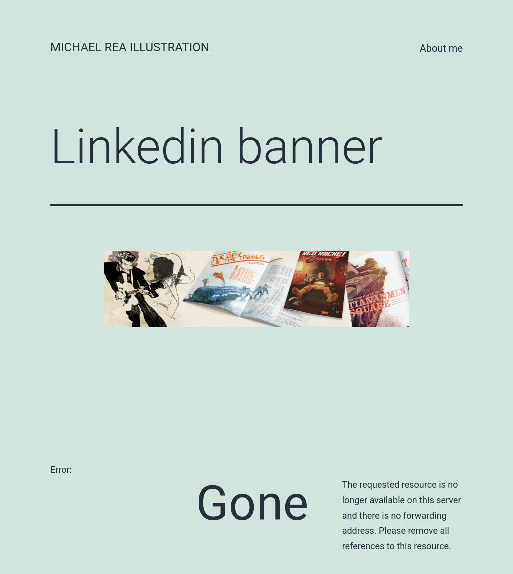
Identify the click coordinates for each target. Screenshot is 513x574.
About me (441, 48)
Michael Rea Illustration (129, 47)
